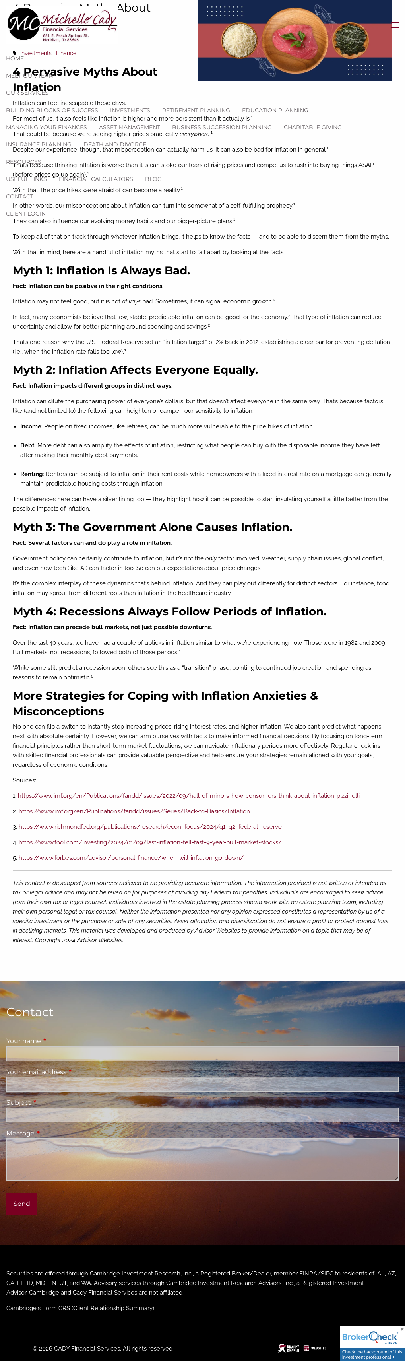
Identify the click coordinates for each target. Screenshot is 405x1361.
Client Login (26, 213)
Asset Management (129, 127)
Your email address (69, 1072)
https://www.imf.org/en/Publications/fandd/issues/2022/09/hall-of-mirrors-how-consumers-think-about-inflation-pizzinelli (189, 795)
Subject (51, 1102)
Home (15, 58)
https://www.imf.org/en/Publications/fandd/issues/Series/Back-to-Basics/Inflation (134, 811)
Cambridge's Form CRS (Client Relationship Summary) (80, 1308)
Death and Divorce (114, 144)
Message (53, 1133)
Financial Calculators (96, 179)
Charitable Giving (313, 127)
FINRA (308, 1273)
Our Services (27, 92)
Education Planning (275, 110)
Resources (23, 161)
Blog (153, 179)
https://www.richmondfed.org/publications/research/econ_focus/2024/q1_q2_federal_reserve (150, 826)
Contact (19, 196)
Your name (56, 1041)
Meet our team (30, 75)
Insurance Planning (39, 144)
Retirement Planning (196, 110)
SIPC (327, 1273)
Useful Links (26, 179)
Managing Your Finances (46, 127)
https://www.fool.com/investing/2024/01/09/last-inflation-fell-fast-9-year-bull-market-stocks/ (150, 842)
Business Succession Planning (222, 127)
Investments (130, 110)
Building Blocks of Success (52, 110)
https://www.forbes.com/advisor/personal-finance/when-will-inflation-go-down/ (131, 857)
